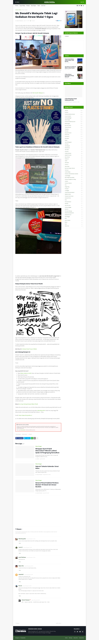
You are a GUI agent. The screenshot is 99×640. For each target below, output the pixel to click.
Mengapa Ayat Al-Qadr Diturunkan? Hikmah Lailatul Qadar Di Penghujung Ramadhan (47, 451)
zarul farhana (22, 557)
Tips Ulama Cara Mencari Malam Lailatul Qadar (70, 67)
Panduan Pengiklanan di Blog (73, 179)
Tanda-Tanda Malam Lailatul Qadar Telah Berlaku (69, 60)
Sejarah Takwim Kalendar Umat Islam (47, 467)
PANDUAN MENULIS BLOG (73, 114)
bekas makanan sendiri (26, 373)
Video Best (73, 162)
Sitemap (70, 637)
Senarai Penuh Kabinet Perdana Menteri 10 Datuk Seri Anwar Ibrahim (47, 485)
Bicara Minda (73, 157)
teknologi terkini (41, 410)
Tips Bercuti (73, 136)
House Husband (73, 116)
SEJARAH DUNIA (73, 194)
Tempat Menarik (73, 127)
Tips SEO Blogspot (73, 142)
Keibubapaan (73, 147)
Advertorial (73, 134)
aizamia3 (20, 574)
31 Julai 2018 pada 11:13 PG (27, 547)
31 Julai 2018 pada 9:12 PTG (27, 585)
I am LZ (20, 547)
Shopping (73, 129)
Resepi (28, 5)
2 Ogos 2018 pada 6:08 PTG (35, 600)
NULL (73, 200)
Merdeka (73, 203)
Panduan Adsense (73, 183)
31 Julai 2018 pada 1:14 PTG (30, 557)
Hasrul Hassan (26, 600)
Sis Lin (20, 585)
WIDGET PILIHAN (73, 155)
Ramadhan (73, 138)
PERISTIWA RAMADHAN (73, 213)
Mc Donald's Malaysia (38, 93)
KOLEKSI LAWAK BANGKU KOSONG (73, 174)
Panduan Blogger (73, 207)
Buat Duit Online (73, 125)
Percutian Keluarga (73, 211)
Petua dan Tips (73, 205)
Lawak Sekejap (73, 172)
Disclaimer (23, 430)
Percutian (73, 131)
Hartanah (73, 151)
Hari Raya (73, 144)
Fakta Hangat (24, 9)
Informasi (73, 170)
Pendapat (73, 188)
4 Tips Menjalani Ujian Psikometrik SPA (71, 99)
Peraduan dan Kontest (73, 196)
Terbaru (17, 623)
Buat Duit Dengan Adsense (73, 168)
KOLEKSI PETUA (73, 198)
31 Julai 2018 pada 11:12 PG (30, 538)
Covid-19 (73, 164)
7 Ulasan (33, 20)
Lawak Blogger (73, 175)
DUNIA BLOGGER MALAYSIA (73, 121)
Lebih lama (58, 623)
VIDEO (73, 161)
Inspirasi (73, 181)
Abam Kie (21, 566)
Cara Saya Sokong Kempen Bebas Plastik (28, 404)
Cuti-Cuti (43, 5)
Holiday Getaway (73, 153)
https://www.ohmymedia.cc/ (25, 415)
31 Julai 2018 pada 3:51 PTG (28, 574)
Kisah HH (73, 209)
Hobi (39, 5)
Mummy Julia (22, 538)
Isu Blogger (73, 190)
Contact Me (81, 637)
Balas (20, 543)
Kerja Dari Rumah (73, 133)
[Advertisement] (38, 265)
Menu (18, 2)
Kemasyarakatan (73, 201)
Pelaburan (73, 159)
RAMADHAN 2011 (73, 214)
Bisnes (73, 222)
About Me (76, 637)
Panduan (73, 112)
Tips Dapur (33, 5)
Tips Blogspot (73, 146)
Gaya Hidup (22, 5)
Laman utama (18, 9)
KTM (73, 218)
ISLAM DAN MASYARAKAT (73, 192)
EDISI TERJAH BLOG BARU (73, 177)
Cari (81, 2)
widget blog (73, 187)
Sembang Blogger (73, 118)
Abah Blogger (73, 216)
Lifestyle (30, 434)
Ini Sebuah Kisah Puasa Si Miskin (29, 349)
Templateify (22, 637)
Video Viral (73, 226)
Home (16, 5)
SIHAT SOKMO (73, 220)
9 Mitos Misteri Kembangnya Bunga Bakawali (69, 75)
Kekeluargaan (24, 434)
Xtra (73, 185)
